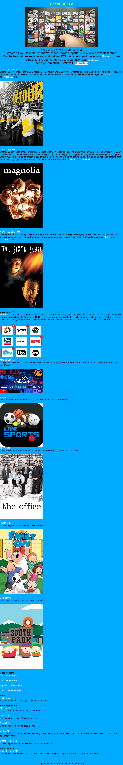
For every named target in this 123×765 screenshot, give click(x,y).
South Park (5, 598)
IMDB (107, 74)
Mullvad (93, 59)
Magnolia (10, 149)
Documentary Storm (9, 680)
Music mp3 (5, 708)
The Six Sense (13, 232)
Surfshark (81, 63)
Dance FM (5, 716)
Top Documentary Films (11, 685)
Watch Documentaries (10, 690)
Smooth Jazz (6, 723)
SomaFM (4, 731)
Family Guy (5, 523)
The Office (5, 448)
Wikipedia (9, 77)
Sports (3, 397)
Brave (106, 56)
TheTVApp (5, 314)
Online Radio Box (8, 741)
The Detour (11, 69)
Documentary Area (9, 675)
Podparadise (6, 698)
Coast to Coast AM (9, 751)
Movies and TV (7, 360)
